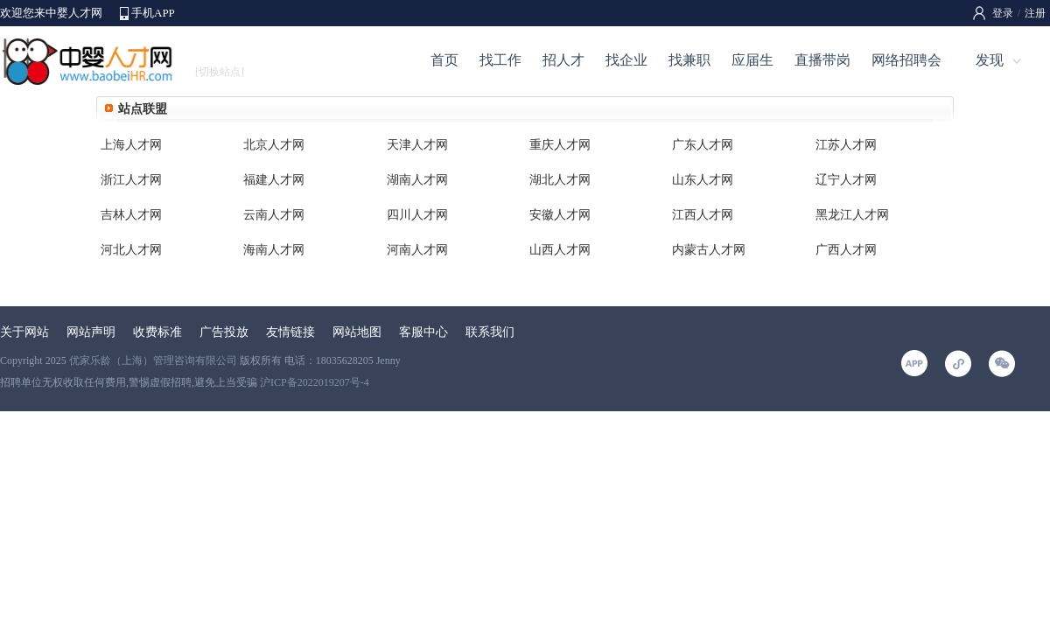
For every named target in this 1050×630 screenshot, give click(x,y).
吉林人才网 (131, 214)
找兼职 (689, 59)
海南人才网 (273, 249)
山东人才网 (702, 179)
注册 (1035, 13)
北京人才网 (273, 144)
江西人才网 (702, 214)
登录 (1002, 13)
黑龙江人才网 (852, 214)
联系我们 (490, 332)
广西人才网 (846, 249)
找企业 (627, 59)
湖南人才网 (417, 179)
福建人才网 (273, 179)
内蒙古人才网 (709, 249)
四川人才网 (417, 214)
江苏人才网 (846, 144)
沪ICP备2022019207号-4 (314, 382)
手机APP (153, 12)
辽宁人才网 (846, 179)
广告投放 (224, 332)
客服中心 (423, 332)
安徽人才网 (560, 214)
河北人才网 (131, 249)
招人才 (563, 59)
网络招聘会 (907, 59)
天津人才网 (417, 144)
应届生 (753, 59)
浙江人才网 (131, 179)
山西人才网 (560, 249)
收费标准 (157, 332)
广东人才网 (702, 144)
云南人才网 (273, 214)
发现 (990, 59)
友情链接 (290, 332)
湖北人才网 (560, 179)
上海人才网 (131, 144)
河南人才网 (417, 249)
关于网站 (24, 332)
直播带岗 (822, 59)
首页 (444, 59)
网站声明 (91, 332)
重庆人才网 (560, 144)
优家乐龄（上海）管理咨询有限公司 (153, 360)
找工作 (501, 59)
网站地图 (357, 332)
